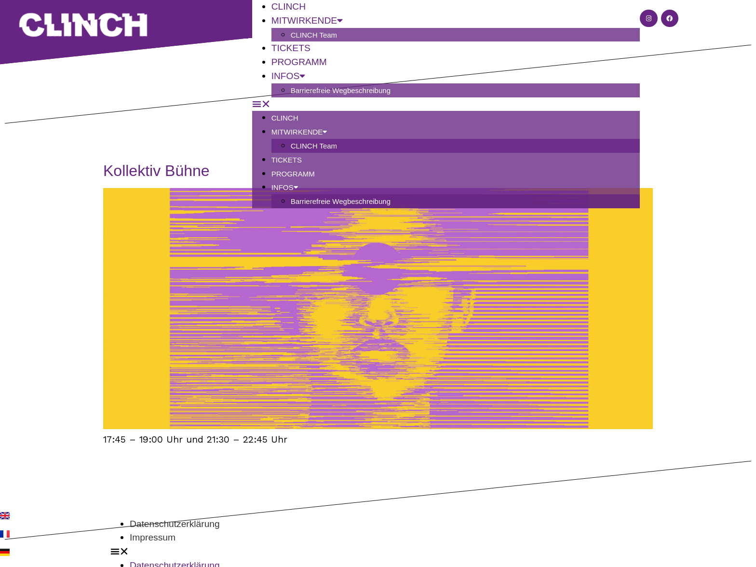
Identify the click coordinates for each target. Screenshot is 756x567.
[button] (446, 104)
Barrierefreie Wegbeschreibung (341, 90)
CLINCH (284, 118)
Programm (293, 174)
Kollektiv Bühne (156, 170)
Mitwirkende (299, 132)
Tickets (286, 160)
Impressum (153, 537)
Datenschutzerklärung (175, 524)
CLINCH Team (314, 35)
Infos (288, 76)
